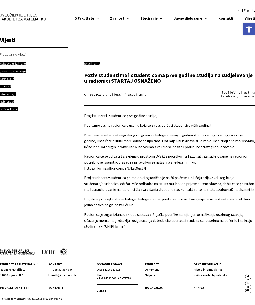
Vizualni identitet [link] (14, 288)
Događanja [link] (154, 288)
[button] (253, 10)
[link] (249, 29)
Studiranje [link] (151, 18)
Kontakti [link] (225, 18)
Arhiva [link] (199, 288)
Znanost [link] (119, 18)
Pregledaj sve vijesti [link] (13, 54)
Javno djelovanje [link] (190, 18)
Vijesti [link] (250, 18)
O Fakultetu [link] (87, 18)
